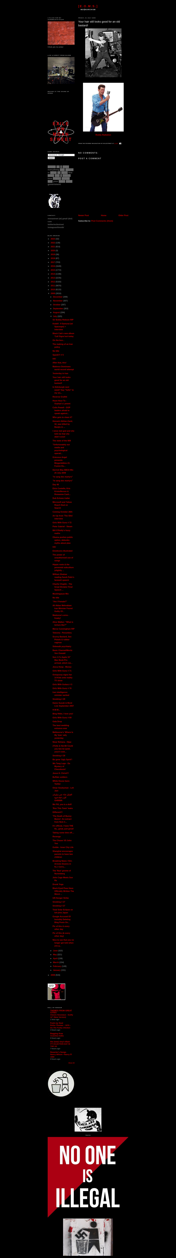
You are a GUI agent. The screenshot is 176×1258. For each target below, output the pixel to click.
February (57, 966)
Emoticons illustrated (62, 551)
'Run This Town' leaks (63, 808)
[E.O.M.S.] (88, 6)
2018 (53, 258)
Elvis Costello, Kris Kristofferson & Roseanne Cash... (62, 491)
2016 (53, 266)
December (58, 297)
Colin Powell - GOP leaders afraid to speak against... (61, 410)
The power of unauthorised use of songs (63, 558)
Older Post (123, 215)
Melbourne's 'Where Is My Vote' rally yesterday (63, 735)
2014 (53, 274)
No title (56, 351)
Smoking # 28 (59, 756)
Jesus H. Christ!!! (61, 773)
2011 (53, 286)
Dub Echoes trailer (61, 498)
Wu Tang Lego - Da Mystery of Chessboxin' (61, 766)
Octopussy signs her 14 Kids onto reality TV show (62, 678)
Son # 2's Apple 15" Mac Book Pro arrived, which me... (63, 660)
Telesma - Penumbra (62, 633)
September (58, 309)
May (55, 955)
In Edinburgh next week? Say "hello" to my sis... (63, 390)
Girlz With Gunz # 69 (62, 718)
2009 (53, 293)
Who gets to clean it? (62, 417)
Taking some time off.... (63, 833)
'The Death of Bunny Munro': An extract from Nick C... (62, 819)
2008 (53, 975)
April (55, 958)
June (55, 951)
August (56, 312)
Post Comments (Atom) (102, 221)
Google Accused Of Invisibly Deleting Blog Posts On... (62, 919)
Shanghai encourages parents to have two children (63, 854)
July (55, 316)
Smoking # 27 (59, 902)
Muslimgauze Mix (61, 594)
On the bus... (58, 340)
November (58, 301)
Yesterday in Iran (60, 373)
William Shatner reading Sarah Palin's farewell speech (63, 577)
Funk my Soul (56, 1023)
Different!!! (58, 812)
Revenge (57, 837)
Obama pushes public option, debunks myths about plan (63, 540)
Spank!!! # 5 (58, 355)
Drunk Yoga (58, 884)
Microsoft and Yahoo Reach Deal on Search (62, 505)
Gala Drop (57, 721)
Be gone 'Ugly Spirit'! (62, 760)
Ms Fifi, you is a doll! (62, 804)
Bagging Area (56, 1034)
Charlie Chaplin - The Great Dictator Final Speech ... (62, 587)
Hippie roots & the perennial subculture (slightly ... (63, 567)
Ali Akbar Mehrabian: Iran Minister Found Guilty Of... (62, 608)
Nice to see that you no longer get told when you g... (63, 943)
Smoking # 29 (59, 699)
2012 (53, 282)
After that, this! (59, 363)
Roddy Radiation (103, 135)
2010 (53, 290)
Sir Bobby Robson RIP (63, 320)
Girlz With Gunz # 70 (62, 688)
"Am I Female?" (60, 602)
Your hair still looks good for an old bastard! (99, 23)
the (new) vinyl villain (60, 1042)
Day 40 (56, 485)
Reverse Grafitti (60, 397)
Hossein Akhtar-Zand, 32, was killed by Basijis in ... (63, 424)
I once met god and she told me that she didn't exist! (63, 434)
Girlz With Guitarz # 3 (62, 684)
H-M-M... (56, 710)
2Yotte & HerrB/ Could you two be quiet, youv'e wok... (63, 749)
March (56, 962)
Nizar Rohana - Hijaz (62, 742)
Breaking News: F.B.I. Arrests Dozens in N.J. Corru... (62, 864)
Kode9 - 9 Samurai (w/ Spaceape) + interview (63, 327)
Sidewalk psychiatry (62, 646)
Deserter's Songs (58, 1052)
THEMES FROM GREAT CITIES (61, 1012)
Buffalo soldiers (60, 777)
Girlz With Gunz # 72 (62, 523)
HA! (54, 359)
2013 (53, 278)
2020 (53, 251)
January (57, 970)
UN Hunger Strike (61, 898)
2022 (53, 243)
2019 (53, 254)
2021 (53, 247)
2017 (53, 262)
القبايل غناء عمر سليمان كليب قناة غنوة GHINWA (62, 798)
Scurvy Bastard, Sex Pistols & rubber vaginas (62, 640)
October (57, 305)
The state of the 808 (62, 441)
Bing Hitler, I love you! (63, 714)
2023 (53, 239)
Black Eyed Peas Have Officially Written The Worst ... (63, 891)
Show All (71, 1063)
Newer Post (83, 215)
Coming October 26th (62, 512)
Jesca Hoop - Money (62, 667)
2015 (53, 270)
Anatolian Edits (57, 1036)
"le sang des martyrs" (63, 477)
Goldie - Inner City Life (63, 847)
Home (103, 215)
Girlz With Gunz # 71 (62, 671)
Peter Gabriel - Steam (62, 526)
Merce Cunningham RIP (64, 629)
